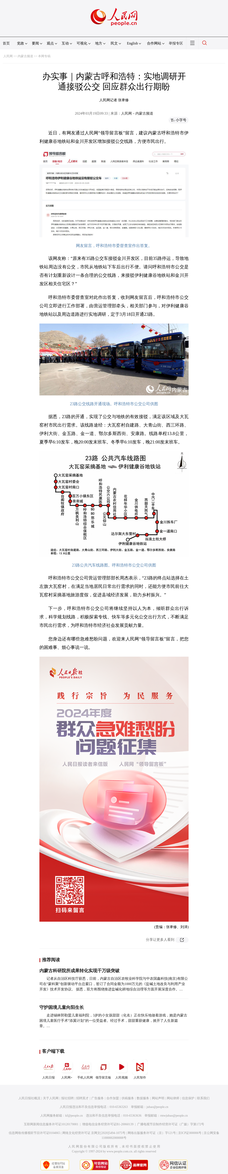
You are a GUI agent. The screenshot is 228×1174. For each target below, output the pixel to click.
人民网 (8, 56)
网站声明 (158, 1098)
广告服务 (97, 1098)
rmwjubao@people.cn (174, 1115)
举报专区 (176, 43)
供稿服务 (128, 1098)
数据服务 (143, 1098)
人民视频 (121, 1069)
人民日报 (48, 1069)
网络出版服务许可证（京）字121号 (152, 1133)
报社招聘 (67, 1098)
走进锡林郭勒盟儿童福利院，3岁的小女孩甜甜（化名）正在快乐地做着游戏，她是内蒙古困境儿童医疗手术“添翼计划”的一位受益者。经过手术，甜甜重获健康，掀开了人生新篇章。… (113, 1020)
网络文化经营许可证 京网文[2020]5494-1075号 (94, 1133)
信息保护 (188, 1098)
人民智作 (140, 1069)
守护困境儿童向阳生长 (61, 1007)
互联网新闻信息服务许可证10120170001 (51, 1124)
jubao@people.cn (157, 1107)
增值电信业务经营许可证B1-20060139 (108, 1124)
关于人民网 (51, 1098)
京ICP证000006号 (190, 1133)
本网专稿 (44, 56)
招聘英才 (82, 1098)
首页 (6, 43)
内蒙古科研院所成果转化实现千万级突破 (79, 970)
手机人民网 (85, 1069)
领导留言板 (103, 1069)
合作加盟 (112, 1098)
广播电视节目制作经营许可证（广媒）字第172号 (170, 1124)
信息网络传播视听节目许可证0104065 (34, 1133)
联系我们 (203, 1098)
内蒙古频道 (25, 56)
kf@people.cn (74, 1115)
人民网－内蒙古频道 (137, 113)
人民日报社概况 (29, 1098)
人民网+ (67, 1069)
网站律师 (173, 1098)
